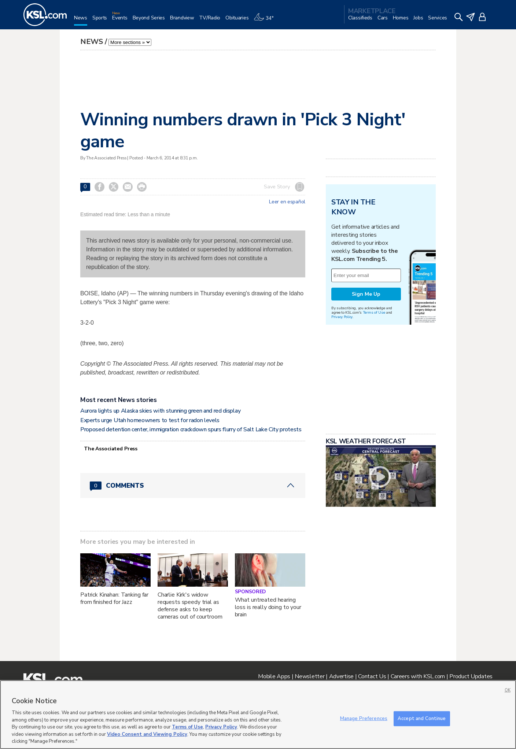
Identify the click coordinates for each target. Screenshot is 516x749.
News (91, 42)
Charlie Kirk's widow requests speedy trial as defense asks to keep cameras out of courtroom (190, 606)
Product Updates (471, 676)
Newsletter (309, 676)
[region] (258, 714)
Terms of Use (374, 312)
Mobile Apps (274, 676)
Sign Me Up (366, 294)
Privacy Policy (342, 316)
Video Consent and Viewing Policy (147, 734)
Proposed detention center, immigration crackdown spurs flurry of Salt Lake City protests (191, 429)
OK (508, 690)
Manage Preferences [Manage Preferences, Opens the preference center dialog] (363, 718)
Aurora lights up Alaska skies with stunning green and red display (160, 411)
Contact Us (372, 676)
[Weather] (266, 20)
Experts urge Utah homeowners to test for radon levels (150, 420)
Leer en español (287, 201)
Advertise (341, 676)
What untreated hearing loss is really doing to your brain (268, 607)
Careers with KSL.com (418, 676)
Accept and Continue (422, 718)
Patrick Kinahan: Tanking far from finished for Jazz (114, 598)
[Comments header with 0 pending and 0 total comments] (192, 485)
